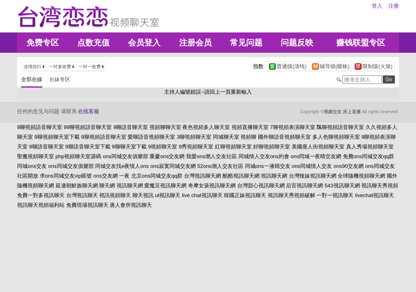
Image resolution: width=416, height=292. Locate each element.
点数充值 (93, 42)
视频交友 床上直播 (342, 111)
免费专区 (42, 42)
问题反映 (297, 42)
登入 (377, 6)
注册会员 (195, 42)
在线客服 (88, 111)
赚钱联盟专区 (360, 42)
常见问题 (246, 42)
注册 (393, 6)
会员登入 (144, 42)
